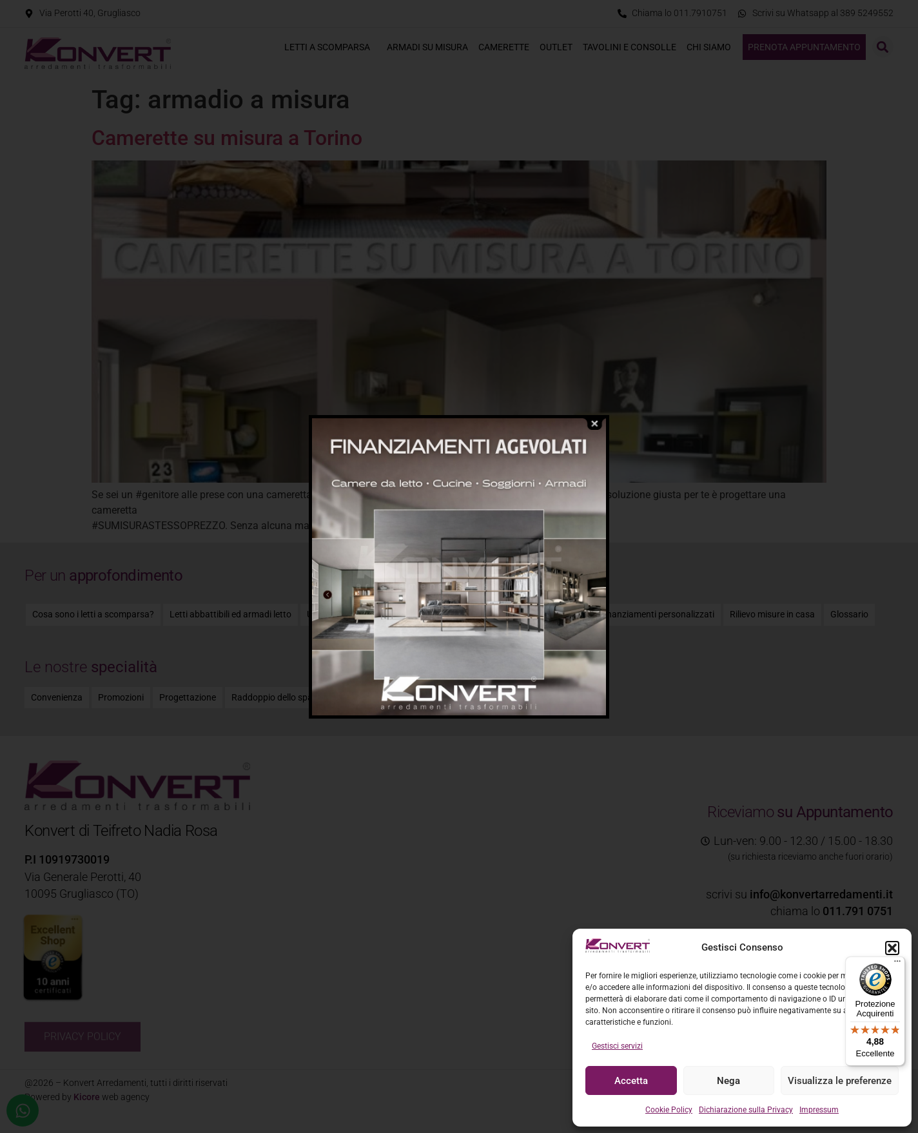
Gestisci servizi (617, 1046)
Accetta (631, 1081)
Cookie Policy (668, 1109)
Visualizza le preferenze (840, 1081)
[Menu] (897, 964)
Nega (728, 1081)
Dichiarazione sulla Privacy (746, 1109)
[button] (892, 948)
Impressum (819, 1109)
